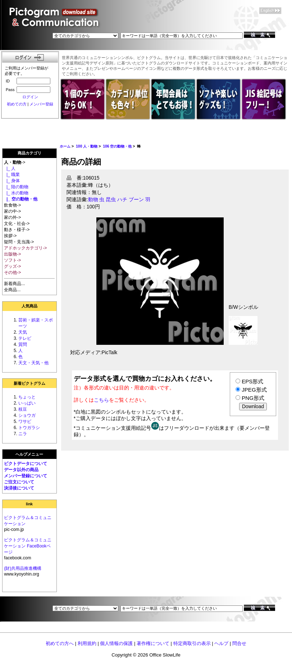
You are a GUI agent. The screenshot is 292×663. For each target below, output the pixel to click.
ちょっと (27, 397)
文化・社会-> (16, 223)
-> (14, 162)
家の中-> (12, 211)
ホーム (65, 146)
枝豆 (22, 409)
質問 (22, 344)
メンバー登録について (25, 475)
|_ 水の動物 (16, 192)
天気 (22, 332)
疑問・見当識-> (19, 241)
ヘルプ (221, 643)
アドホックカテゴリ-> (25, 248)
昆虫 (111, 199)
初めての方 (17, 104)
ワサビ (24, 421)
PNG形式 (253, 398)
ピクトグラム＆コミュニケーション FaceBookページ (27, 546)
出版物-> (12, 254)
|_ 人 (9, 168)
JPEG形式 (254, 390)
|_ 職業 (12, 174)
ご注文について (19, 481)
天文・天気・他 (33, 362)
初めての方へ (60, 643)
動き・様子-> (16, 229)
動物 (93, 199)
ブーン (136, 199)
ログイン (30, 97)
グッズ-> (12, 266)
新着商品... (14, 283)
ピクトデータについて (25, 463)
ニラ (22, 433)
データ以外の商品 (21, 469)
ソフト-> (12, 260)
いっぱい (27, 403)
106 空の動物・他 (117, 146)
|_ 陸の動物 (16, 186)
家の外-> (12, 217)
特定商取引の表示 (192, 643)
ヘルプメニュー (29, 454)
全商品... (12, 289)
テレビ (24, 338)
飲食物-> (12, 205)
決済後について (19, 488)
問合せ (239, 643)
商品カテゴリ (29, 153)
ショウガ (27, 415)
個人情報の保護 (116, 643)
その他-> (12, 272)
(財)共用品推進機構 (22, 568)
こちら (101, 400)
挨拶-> (10, 235)
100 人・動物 (86, 146)
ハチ (122, 199)
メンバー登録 (41, 104)
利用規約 (87, 643)
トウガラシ (29, 427)
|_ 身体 (12, 180)
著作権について (153, 643)
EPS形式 (252, 381)
